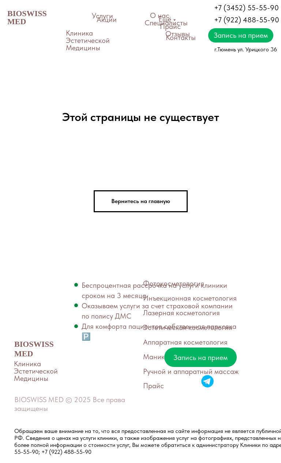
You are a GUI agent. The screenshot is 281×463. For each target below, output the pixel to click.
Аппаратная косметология (185, 342)
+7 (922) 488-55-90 (246, 19)
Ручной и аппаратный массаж (191, 371)
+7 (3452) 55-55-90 (246, 7)
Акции (107, 19)
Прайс (170, 26)
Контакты (181, 37)
